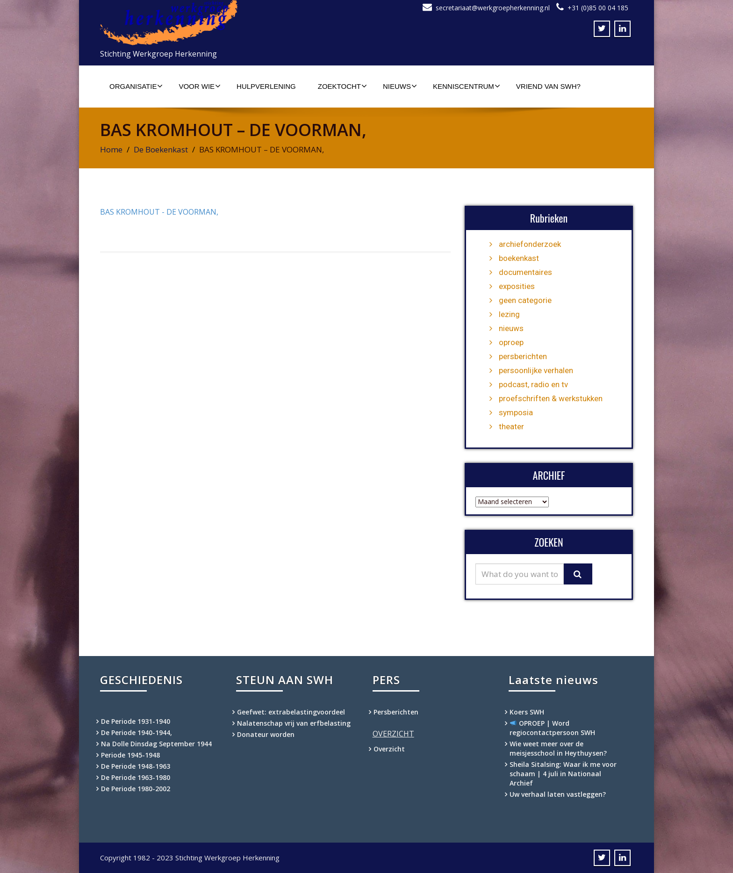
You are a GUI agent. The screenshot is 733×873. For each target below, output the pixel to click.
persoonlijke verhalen (536, 370)
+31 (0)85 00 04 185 (598, 7)
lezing (509, 314)
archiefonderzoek (530, 244)
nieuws (511, 328)
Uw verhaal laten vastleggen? (558, 794)
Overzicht (389, 748)
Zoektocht (342, 86)
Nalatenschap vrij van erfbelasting (294, 723)
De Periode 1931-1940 (135, 721)
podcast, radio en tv (533, 384)
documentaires (525, 272)
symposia (516, 412)
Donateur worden (266, 734)
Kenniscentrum (466, 86)
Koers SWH (527, 711)
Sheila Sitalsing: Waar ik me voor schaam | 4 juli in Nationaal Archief (563, 773)
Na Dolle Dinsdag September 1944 (156, 743)
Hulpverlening (266, 86)
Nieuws (400, 86)
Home (111, 149)
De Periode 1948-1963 (135, 766)
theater (511, 426)
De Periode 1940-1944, (136, 732)
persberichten (523, 356)
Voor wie (200, 86)
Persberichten (396, 711)
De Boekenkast (161, 149)
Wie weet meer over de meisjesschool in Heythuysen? (558, 748)
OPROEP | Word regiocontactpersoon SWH (552, 728)
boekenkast (519, 258)
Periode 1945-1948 (130, 754)
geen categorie (525, 300)
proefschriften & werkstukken (551, 398)
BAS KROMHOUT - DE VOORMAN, (159, 212)
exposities (517, 286)
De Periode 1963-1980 (135, 777)
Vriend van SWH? (548, 86)
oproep (511, 342)
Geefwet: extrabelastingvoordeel (291, 711)
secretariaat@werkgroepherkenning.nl (493, 7)
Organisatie (136, 86)
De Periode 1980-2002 (135, 788)
